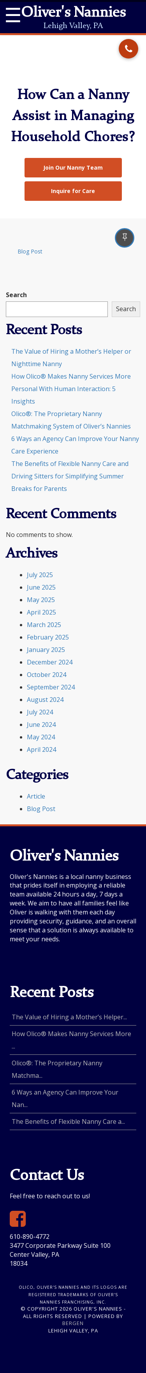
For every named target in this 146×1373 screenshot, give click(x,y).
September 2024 (51, 687)
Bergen (73, 1323)
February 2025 (48, 637)
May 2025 (41, 599)
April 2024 (41, 749)
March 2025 (44, 624)
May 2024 (41, 737)
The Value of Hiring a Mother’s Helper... (69, 1017)
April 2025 (41, 612)
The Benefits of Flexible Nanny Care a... (68, 1121)
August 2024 (45, 699)
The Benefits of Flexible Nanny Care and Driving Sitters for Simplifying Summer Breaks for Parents (69, 476)
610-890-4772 (29, 1236)
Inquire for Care (73, 191)
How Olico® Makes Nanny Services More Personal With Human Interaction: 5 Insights (71, 389)
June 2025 (41, 587)
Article (36, 796)
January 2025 (46, 649)
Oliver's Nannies (73, 13)
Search (16, 295)
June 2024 (41, 724)
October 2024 (46, 674)
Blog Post (30, 251)
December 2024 (49, 662)
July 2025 (40, 574)
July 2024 (40, 712)
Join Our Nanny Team (73, 167)
